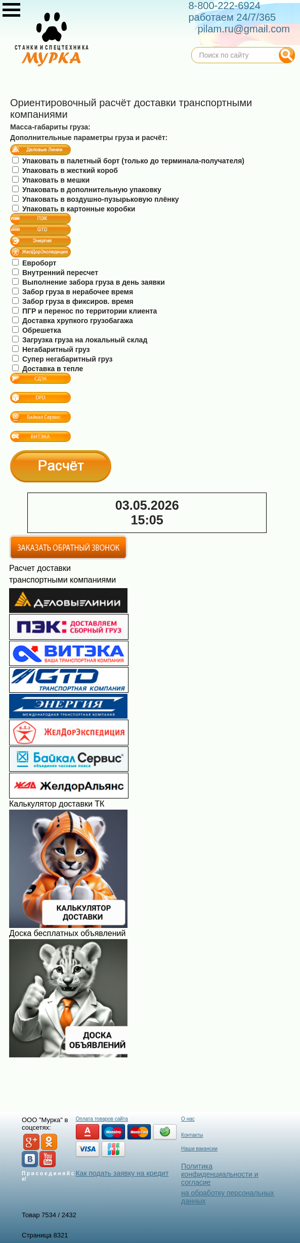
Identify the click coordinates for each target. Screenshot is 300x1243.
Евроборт (34, 263)
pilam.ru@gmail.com (243, 28)
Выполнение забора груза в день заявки (88, 282)
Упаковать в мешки (51, 180)
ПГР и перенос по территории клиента (84, 311)
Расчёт (60, 466)
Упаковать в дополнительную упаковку (86, 190)
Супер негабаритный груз (62, 359)
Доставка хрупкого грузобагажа (72, 321)
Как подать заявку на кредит (121, 1173)
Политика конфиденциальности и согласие (219, 1174)
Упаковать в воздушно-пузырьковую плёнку (95, 199)
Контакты (192, 1135)
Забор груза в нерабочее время (72, 292)
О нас (188, 1119)
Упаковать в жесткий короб (65, 170)
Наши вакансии (199, 1148)
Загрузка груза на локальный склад (79, 340)
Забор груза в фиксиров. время (73, 301)
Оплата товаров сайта (101, 1119)
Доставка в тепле (47, 369)
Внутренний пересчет (55, 273)
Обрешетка (36, 330)
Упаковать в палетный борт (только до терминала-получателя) (128, 161)
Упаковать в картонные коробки (73, 209)
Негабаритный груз (51, 349)
